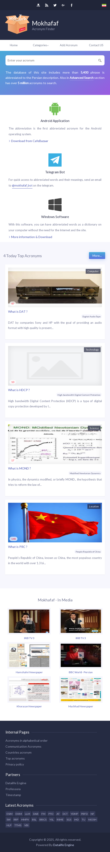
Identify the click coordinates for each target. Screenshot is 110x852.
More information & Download (30, 237)
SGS (69, 819)
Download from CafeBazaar (28, 141)
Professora (13, 789)
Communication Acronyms (23, 746)
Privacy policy (14, 764)
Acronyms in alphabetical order (26, 740)
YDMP (74, 813)
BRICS (42, 819)
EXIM (19, 813)
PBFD (84, 813)
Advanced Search (82, 77)
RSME (60, 819)
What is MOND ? (19, 468)
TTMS (17, 825)
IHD (76, 819)
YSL (52, 819)
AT (58, 813)
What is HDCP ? (19, 390)
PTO (50, 813)
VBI (26, 825)
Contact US (96, 45)
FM (43, 813)
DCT (65, 813)
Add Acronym (69, 45)
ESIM (9, 813)
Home (14, 45)
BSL (34, 819)
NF (92, 813)
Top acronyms (15, 758)
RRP (16, 819)
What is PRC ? (17, 547)
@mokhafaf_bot (22, 185)
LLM (27, 813)
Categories (41, 45)
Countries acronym (18, 752)
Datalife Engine (15, 783)
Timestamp (13, 795)
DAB (35, 813)
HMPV (25, 819)
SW (9, 819)
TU (83, 819)
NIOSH (92, 819)
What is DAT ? (18, 311)
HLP (9, 825)
